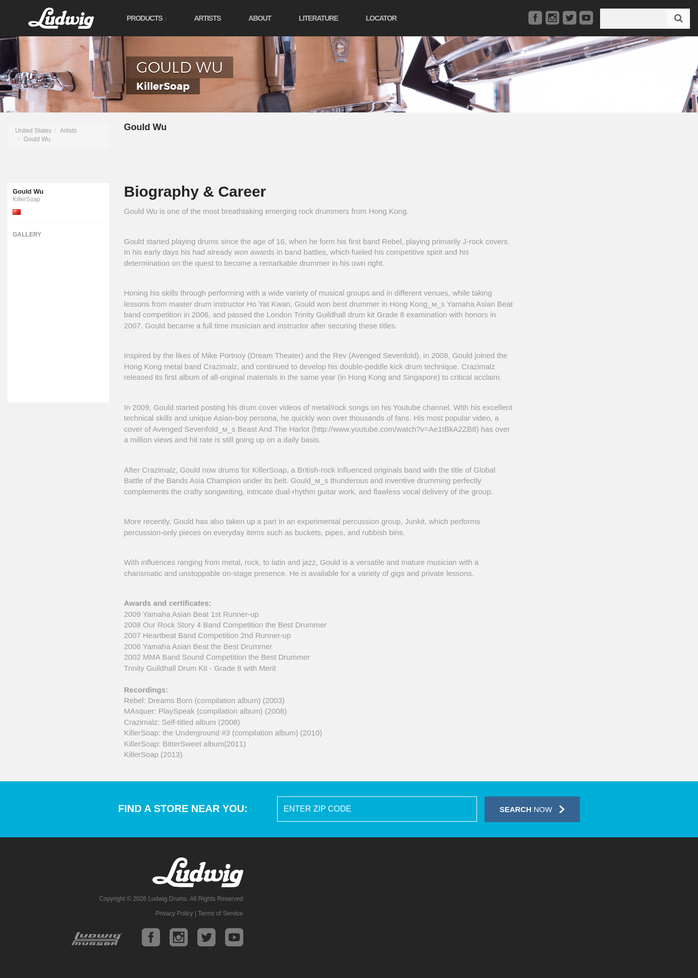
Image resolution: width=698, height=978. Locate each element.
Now (532, 809)
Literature (318, 18)
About (259, 18)
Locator (381, 18)
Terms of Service (220, 913)
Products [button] (146, 18)
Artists (207, 18)
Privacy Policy (174, 913)
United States (33, 130)
